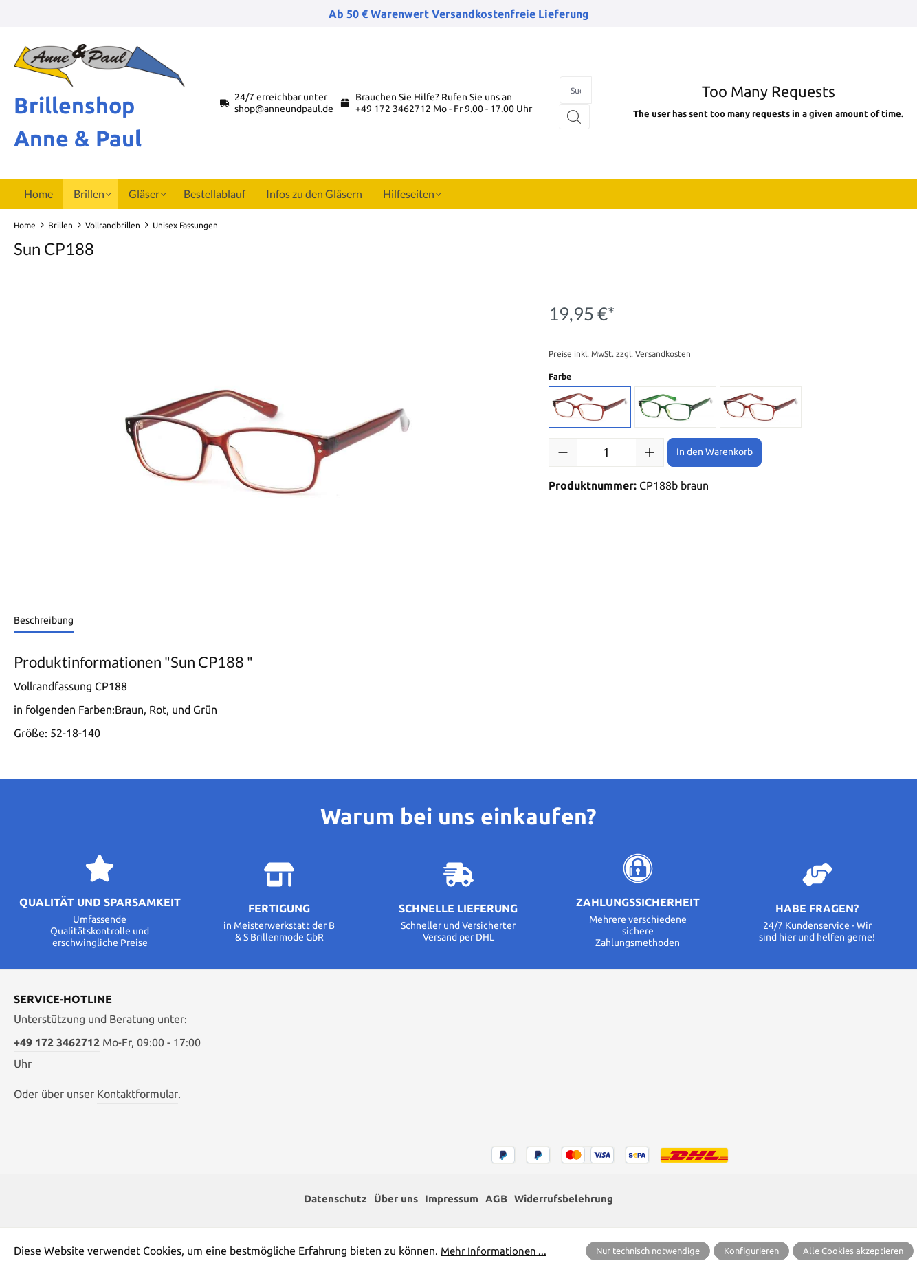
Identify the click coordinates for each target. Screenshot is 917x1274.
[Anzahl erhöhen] (649, 452)
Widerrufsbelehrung (568, 1200)
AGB (497, 1200)
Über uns (391, 1200)
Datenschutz (328, 1200)
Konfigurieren (751, 1250)
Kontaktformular (137, 1094)
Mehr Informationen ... (496, 1250)
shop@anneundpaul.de (283, 108)
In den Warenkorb (714, 451)
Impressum (449, 1200)
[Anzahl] (606, 452)
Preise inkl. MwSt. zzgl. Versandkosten (620, 353)
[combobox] (576, 90)
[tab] (44, 621)
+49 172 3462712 (393, 108)
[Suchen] (574, 116)
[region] (267, 441)
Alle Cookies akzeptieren (853, 1250)
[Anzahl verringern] (563, 452)
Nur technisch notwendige (648, 1250)
